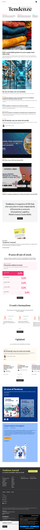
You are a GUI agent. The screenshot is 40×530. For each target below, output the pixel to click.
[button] (19, 328)
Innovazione (16, 212)
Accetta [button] (34, 526)
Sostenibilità (26, 214)
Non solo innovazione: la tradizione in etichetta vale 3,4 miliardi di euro (19, 112)
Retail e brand (14, 214)
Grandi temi (4, 485)
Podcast (13, 487)
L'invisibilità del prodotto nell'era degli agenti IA (23, 367)
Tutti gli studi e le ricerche (24, 478)
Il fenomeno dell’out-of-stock (13, 265)
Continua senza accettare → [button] (35, 515)
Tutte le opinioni (20, 380)
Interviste (13, 484)
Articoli (13, 478)
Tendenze (4, 501)
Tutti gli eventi (20, 331)
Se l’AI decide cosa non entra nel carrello (15, 120)
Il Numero (13, 482)
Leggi (5, 359)
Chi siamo (20, 218)
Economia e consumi (21, 209)
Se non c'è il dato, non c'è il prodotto (14, 92)
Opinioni (13, 479)
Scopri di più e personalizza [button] (29, 528)
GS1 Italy (30, 204)
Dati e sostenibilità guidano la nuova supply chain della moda (18, 53)
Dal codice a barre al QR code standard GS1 (12, 160)
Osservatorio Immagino (20, 427)
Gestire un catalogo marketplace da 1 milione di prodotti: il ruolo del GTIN (19, 194)
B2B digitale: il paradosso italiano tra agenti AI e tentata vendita (9, 367)
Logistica (25, 212)
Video (12, 485)
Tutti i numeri (20, 297)
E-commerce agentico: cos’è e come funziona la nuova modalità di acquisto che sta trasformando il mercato (18, 98)
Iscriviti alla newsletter (6, 247)
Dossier (13, 481)
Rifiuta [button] (24, 526)
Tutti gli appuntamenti (33, 478)
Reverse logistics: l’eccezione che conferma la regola (15, 105)
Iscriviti (4, 526)
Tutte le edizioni (7, 394)
